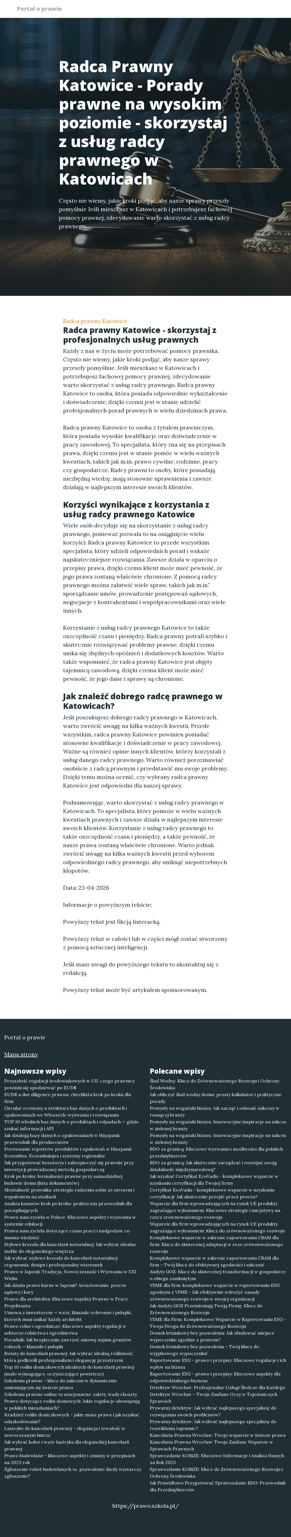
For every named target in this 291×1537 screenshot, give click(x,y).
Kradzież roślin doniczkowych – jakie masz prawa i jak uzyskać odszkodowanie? (72, 1418)
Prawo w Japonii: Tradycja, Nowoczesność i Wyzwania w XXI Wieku (70, 1275)
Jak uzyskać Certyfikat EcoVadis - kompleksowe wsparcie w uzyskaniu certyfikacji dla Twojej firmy (214, 1179)
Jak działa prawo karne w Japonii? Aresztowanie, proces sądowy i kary (65, 1288)
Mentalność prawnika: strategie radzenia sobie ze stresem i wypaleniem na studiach (69, 1193)
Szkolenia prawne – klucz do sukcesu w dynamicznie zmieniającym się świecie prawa (60, 1384)
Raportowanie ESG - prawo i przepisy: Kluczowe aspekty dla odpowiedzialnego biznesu (215, 1377)
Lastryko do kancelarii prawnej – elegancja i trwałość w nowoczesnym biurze (64, 1431)
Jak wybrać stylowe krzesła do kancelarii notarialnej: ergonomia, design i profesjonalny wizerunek (61, 1261)
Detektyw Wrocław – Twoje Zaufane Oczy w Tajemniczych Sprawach (213, 1397)
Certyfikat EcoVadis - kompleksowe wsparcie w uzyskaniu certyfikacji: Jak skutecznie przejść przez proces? (212, 1193)
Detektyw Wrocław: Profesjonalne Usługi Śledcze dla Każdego (217, 1387)
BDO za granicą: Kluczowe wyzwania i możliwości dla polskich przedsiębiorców (216, 1152)
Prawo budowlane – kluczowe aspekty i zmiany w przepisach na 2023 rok (69, 1459)
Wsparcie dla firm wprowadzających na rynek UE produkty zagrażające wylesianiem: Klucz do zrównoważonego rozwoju (217, 1227)
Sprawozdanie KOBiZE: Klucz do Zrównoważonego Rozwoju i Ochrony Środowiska (216, 1472)
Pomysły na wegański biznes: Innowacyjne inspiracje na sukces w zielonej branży (218, 1125)
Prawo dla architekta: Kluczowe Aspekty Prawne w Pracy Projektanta (66, 1302)
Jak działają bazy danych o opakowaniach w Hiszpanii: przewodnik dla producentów (62, 1138)
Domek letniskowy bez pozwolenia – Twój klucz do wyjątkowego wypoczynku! (204, 1350)
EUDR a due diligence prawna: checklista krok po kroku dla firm (67, 1098)
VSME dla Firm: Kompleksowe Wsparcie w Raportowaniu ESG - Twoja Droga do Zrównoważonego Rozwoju (218, 1322)
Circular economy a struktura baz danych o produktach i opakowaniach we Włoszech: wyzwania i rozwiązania (65, 1111)
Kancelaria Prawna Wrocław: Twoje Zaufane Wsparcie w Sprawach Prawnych (211, 1445)
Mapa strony (21, 1054)
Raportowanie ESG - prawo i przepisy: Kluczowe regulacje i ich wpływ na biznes (218, 1363)
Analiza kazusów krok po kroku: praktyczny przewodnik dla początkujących (68, 1207)
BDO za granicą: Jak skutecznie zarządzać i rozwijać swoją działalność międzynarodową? (213, 1166)
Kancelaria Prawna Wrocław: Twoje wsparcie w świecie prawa (218, 1435)
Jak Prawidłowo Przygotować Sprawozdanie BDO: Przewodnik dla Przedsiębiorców (218, 1486)
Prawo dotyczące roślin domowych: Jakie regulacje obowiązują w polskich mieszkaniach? (72, 1404)
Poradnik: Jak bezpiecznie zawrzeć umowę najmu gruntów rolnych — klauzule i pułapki (68, 1343)
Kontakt (262, 10)
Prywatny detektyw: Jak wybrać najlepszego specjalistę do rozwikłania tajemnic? (213, 1425)
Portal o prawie (41, 9)
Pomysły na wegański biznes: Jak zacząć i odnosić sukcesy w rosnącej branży (214, 1111)
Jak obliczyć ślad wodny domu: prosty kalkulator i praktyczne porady (216, 1098)
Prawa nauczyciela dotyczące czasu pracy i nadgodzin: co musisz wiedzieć (67, 1234)
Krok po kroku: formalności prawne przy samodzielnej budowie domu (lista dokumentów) (63, 1179)
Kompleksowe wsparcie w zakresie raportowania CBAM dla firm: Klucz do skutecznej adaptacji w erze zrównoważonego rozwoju (216, 1244)
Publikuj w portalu (187, 10)
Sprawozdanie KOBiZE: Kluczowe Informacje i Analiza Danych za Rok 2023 (217, 1459)
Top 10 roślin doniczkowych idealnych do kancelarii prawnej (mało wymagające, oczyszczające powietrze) (69, 1370)
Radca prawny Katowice (95, 320)
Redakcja (231, 10)
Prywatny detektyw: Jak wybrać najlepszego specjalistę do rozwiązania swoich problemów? (213, 1411)
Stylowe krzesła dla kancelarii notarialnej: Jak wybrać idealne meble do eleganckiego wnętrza (70, 1247)
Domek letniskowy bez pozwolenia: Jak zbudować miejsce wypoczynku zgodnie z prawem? (212, 1336)
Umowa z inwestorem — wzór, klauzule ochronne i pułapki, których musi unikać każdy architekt (68, 1316)
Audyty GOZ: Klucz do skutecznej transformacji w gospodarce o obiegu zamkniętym (218, 1275)
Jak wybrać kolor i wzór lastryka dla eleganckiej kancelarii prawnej (66, 1445)
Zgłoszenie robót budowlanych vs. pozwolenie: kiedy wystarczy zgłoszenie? (72, 1472)
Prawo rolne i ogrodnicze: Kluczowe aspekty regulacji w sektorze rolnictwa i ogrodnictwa (65, 1329)
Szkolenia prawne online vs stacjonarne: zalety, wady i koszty (70, 1394)
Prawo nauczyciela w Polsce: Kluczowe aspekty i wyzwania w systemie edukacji (70, 1220)
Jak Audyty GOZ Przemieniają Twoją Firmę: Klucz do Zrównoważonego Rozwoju (206, 1309)
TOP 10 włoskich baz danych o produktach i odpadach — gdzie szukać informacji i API (71, 1125)
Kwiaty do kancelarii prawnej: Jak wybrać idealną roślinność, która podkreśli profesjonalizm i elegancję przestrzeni (69, 1356)
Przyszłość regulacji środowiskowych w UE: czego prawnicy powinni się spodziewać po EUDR (69, 1084)
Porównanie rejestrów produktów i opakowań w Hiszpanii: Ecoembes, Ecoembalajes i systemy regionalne (68, 1152)
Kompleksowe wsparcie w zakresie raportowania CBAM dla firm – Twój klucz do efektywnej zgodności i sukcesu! (214, 1261)
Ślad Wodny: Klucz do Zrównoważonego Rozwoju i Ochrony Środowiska (214, 1084)
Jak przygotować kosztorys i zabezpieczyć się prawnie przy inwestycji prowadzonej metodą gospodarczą (69, 1166)
